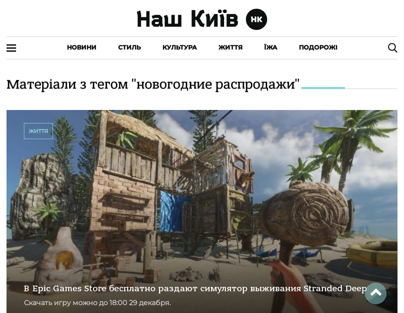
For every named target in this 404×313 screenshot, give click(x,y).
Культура (179, 47)
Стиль (129, 47)
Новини (81, 47)
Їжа (270, 47)
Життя (230, 47)
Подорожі (318, 47)
